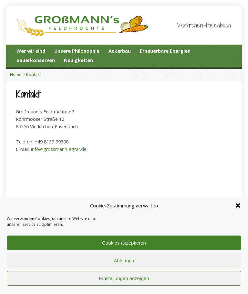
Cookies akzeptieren (124, 243)
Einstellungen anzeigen (124, 278)
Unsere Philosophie (76, 51)
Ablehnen (124, 260)
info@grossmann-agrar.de (59, 149)
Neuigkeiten (78, 60)
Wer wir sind (30, 51)
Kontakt (33, 74)
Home (16, 74)
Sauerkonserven (35, 60)
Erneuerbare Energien (165, 51)
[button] (238, 205)
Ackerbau (119, 51)
